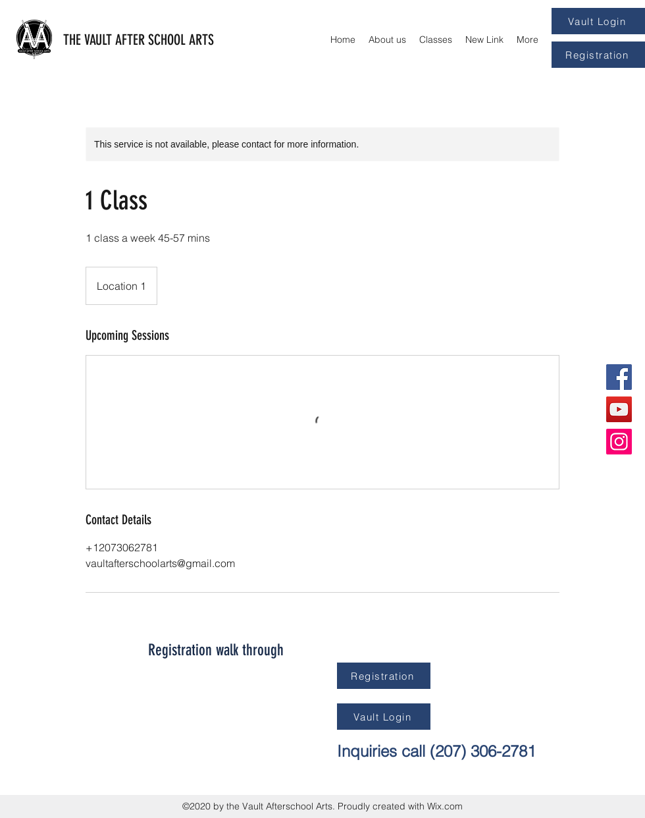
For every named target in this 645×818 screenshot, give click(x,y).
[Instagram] (619, 441)
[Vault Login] (598, 21)
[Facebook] (619, 377)
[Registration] (598, 54)
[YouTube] (619, 409)
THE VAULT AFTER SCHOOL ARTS (138, 40)
